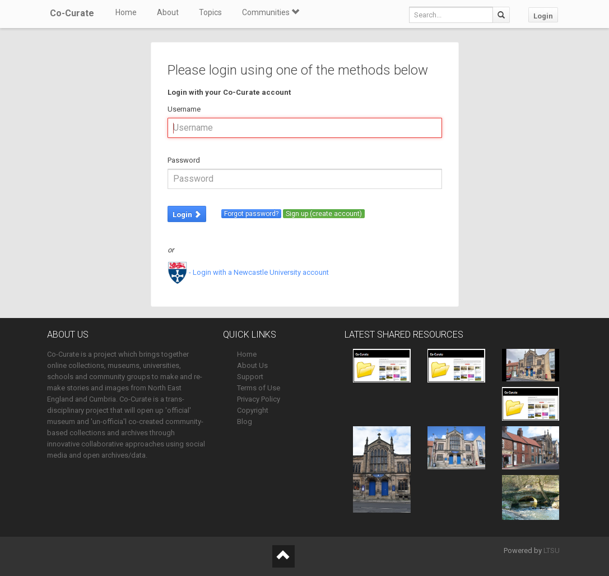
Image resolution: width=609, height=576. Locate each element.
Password (184, 160)
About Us (252, 365)
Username (184, 109)
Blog (244, 421)
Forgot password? (251, 214)
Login (543, 16)
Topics (210, 12)
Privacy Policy (258, 399)
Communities (270, 12)
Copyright (252, 410)
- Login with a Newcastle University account (248, 272)
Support (250, 376)
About (168, 12)
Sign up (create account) (324, 214)
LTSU (551, 550)
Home (126, 12)
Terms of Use (258, 388)
